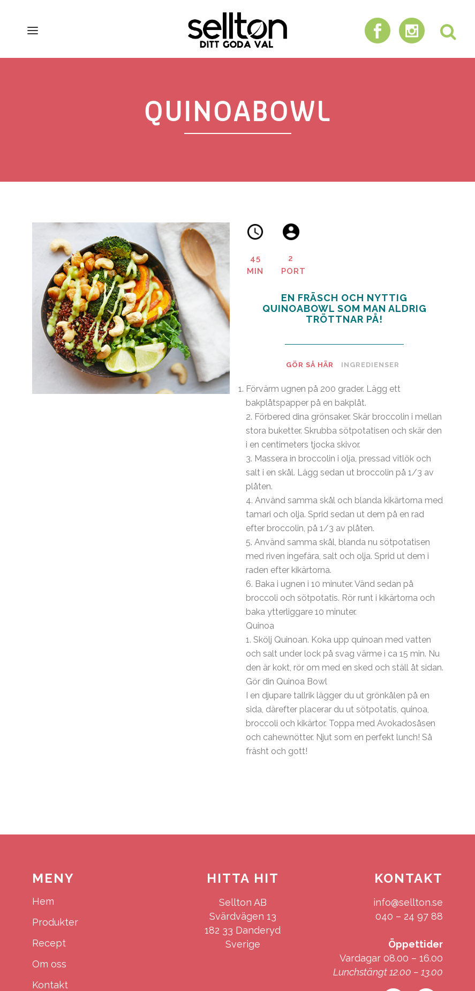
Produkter (55, 922)
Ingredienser (370, 365)
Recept (49, 943)
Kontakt (50, 984)
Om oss (49, 964)
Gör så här (310, 365)
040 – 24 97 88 (409, 916)
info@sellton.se (408, 902)
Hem (43, 901)
